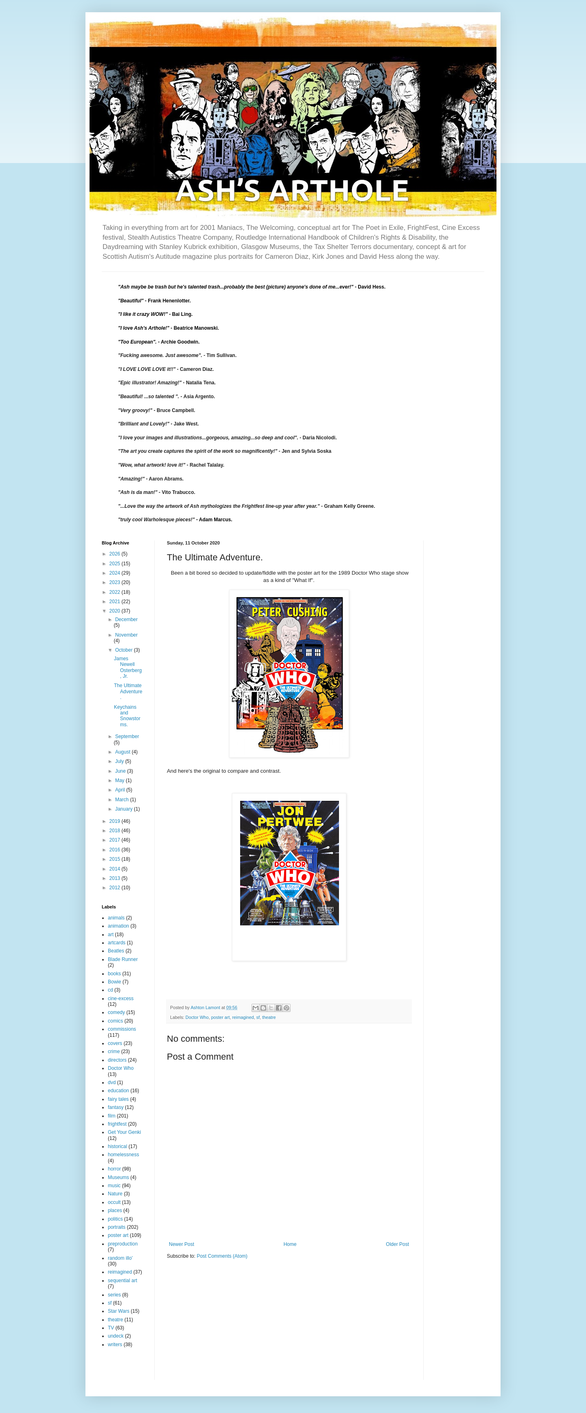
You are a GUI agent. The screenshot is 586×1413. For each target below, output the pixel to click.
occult (114, 1202)
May (120, 780)
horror (114, 1169)
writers (115, 1344)
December (126, 619)
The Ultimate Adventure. (128, 691)
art (111, 934)
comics (115, 1021)
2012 (115, 888)
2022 (115, 592)
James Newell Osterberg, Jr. (128, 667)
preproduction (123, 1244)
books (114, 974)
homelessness (123, 1154)
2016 (115, 850)
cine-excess (120, 998)
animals (116, 918)
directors (117, 1060)
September (127, 736)
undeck (116, 1336)
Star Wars (118, 1311)
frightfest (117, 1124)
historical (117, 1146)
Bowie (114, 982)
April (120, 790)
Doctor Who (197, 1017)
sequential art (122, 1280)
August (123, 752)
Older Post (397, 1244)
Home (290, 1244)
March (122, 799)
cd (110, 990)
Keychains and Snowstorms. (127, 715)
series (114, 1295)
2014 (115, 869)
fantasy (116, 1107)
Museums (118, 1177)
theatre (269, 1017)
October (124, 650)
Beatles (116, 951)
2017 (115, 840)
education (118, 1090)
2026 (115, 554)
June (121, 771)
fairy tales (118, 1099)
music (114, 1185)
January (124, 809)
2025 (115, 564)
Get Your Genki (124, 1132)
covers (115, 1043)
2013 (115, 878)
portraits (116, 1227)
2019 (115, 821)
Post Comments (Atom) (222, 1256)
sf (258, 1017)
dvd (112, 1082)
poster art (220, 1017)
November (126, 635)
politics (115, 1219)
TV (111, 1328)
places (115, 1210)
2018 (115, 830)
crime (114, 1051)
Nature (115, 1194)
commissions (122, 1029)
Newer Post (181, 1244)
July (120, 761)
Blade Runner (123, 959)
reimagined (243, 1017)
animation (118, 926)
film (112, 1116)
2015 (115, 859)
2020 (115, 611)
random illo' (120, 1258)
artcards (116, 943)
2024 (115, 573)
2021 (115, 601)
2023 (115, 582)
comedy (116, 1012)
